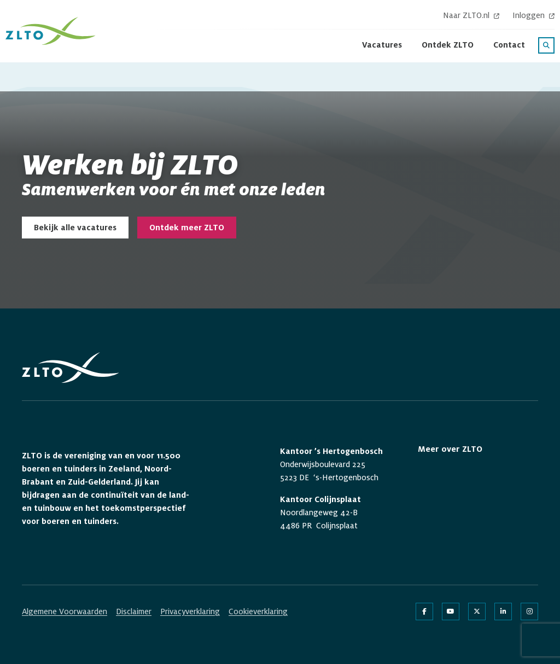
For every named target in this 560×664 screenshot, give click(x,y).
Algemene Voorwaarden (64, 611)
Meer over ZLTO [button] (450, 449)
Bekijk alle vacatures (75, 227)
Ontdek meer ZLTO (186, 227)
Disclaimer (133, 611)
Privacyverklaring (190, 611)
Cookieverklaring (258, 611)
